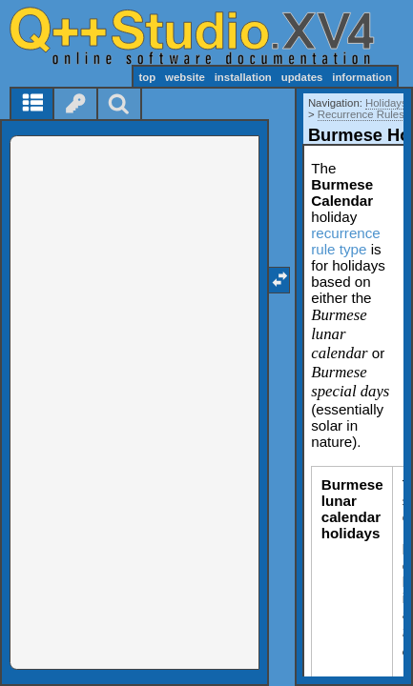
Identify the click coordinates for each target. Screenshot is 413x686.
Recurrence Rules (361, 114)
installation (243, 77)
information (362, 77)
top (146, 77)
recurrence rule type (346, 241)
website (185, 77)
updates (302, 77)
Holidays (386, 103)
